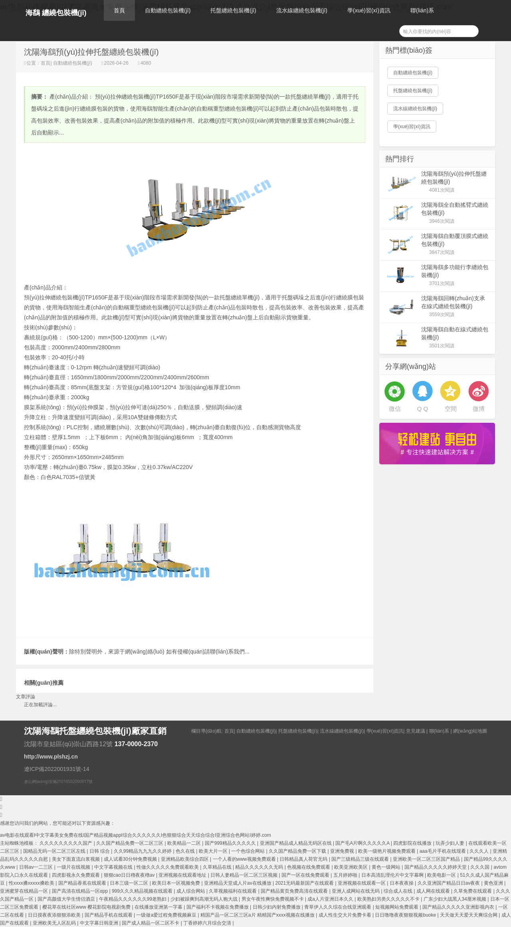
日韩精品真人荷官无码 (304, 859)
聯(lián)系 (422, 10)
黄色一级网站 (387, 867)
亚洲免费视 (342, 851)
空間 (451, 408)
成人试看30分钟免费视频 (131, 859)
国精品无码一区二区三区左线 (55, 851)
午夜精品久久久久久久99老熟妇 (133, 899)
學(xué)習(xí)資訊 (368, 10)
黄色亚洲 (494, 883)
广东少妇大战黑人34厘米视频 (456, 899)
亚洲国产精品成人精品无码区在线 (296, 843)
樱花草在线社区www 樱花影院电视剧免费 (87, 907)
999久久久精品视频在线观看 (143, 891)
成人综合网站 (191, 891)
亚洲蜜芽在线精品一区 (24, 891)
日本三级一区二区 (129, 883)
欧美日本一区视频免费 (176, 883)
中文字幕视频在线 (114, 867)
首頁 (119, 10)
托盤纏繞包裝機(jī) (233, 10)
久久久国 (480, 867)
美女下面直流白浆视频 (76, 859)
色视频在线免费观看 (309, 867)
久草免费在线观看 (473, 891)
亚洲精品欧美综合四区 (185, 859)
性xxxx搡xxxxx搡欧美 (32, 883)
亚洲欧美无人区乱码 (55, 923)
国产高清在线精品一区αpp (80, 891)
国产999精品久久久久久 (231, 843)
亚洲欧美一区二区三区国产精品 (427, 859)
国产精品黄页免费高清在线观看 (295, 891)
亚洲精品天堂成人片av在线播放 (238, 883)
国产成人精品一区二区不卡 (151, 923)
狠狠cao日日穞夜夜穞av (130, 875)
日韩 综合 (100, 851)
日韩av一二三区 (36, 867)
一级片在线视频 (74, 867)
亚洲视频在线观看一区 (362, 883)
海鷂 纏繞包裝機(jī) (56, 13)
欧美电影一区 (442, 875)
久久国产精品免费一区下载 (298, 851)
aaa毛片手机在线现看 (443, 851)
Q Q (422, 408)
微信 (395, 408)
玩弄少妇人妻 (450, 843)
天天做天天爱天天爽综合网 (469, 915)
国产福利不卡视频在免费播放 (218, 907)
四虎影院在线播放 (413, 843)
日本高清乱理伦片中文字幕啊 (393, 875)
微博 (479, 408)
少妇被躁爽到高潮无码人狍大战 (204, 899)
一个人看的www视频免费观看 (245, 859)
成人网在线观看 (433, 891)
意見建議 (415, 731)
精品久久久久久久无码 (259, 867)
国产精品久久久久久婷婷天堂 (436, 867)
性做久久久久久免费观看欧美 (168, 867)
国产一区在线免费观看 (306, 875)
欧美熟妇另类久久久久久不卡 (389, 899)
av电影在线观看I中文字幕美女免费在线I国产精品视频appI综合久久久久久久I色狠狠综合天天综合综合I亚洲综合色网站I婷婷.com (135, 835)
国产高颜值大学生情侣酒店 (67, 899)
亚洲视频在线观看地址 (183, 875)
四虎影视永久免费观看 (76, 875)
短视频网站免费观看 (397, 907)
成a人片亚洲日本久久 (331, 899)
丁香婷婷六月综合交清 (207, 923)
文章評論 (25, 696)
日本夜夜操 (402, 883)
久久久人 (479, 851)
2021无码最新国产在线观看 (305, 883)
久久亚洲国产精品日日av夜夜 (449, 883)
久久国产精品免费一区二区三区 (130, 843)
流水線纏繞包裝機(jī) (301, 10)
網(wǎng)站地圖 (470, 731)
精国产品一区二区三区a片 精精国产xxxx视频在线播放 (258, 915)
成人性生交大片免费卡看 (345, 915)
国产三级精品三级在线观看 (360, 859)
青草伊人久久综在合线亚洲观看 (338, 907)
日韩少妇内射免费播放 (277, 907)
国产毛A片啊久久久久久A (363, 843)
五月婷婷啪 (345, 875)
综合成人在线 (399, 891)
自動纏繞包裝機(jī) (167, 10)
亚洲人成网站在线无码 (356, 891)
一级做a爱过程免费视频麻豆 (167, 915)
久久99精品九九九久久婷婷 (143, 851)
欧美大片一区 (214, 851)
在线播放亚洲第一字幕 (159, 907)
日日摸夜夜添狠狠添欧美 (55, 915)
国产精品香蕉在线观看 (82, 883)
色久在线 (186, 851)
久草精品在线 (218, 867)
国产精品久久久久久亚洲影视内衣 (458, 907)
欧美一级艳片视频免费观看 (387, 851)
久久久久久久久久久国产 (66, 843)
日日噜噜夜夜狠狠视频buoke (406, 915)
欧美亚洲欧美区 (351, 867)
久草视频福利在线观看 (233, 891)
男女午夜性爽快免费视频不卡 (273, 899)
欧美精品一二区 (184, 843)
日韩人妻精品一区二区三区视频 (244, 875)
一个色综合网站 (248, 851)
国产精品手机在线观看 (109, 915)
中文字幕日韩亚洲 (99, 923)
